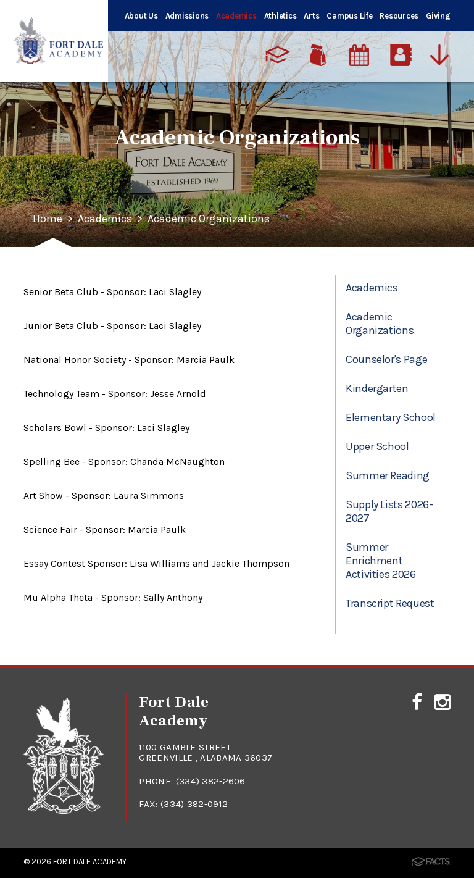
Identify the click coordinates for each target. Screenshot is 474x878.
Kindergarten (377, 388)
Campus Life (349, 15)
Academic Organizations (209, 219)
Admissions (187, 15)
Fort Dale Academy (90, 861)
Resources (399, 15)
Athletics (280, 15)
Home (47, 219)
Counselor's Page (386, 359)
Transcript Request (390, 603)
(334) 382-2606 (211, 781)
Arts (311, 15)
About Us (141, 15)
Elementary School (391, 417)
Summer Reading (388, 475)
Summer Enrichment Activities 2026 (381, 560)
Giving (438, 15)
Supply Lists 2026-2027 (389, 511)
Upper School (377, 446)
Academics (236, 15)
